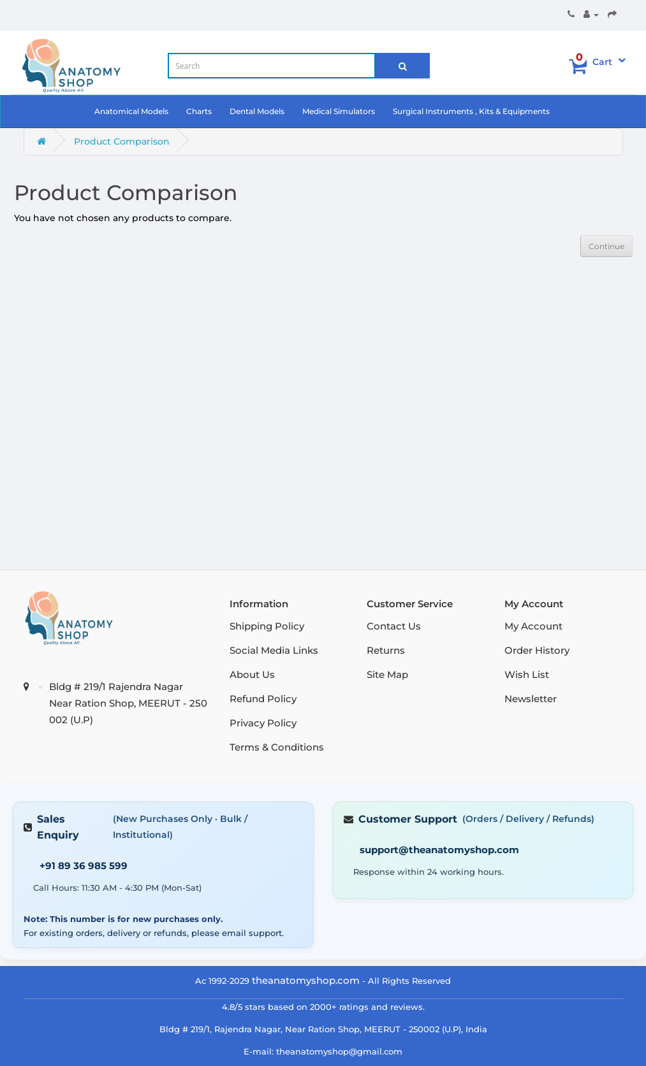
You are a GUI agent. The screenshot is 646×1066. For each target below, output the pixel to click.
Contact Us (394, 626)
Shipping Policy (267, 626)
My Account (533, 626)
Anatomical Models (131, 111)
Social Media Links (274, 650)
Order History (536, 650)
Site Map (387, 674)
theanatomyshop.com (306, 980)
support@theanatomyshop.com (439, 850)
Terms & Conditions (277, 747)
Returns (386, 650)
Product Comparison (122, 141)
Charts (199, 111)
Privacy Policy (263, 723)
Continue (606, 246)
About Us (252, 674)
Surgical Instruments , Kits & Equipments (471, 111)
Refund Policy (263, 699)
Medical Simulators (338, 111)
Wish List (526, 674)
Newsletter (530, 699)
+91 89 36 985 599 (84, 866)
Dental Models (257, 111)
